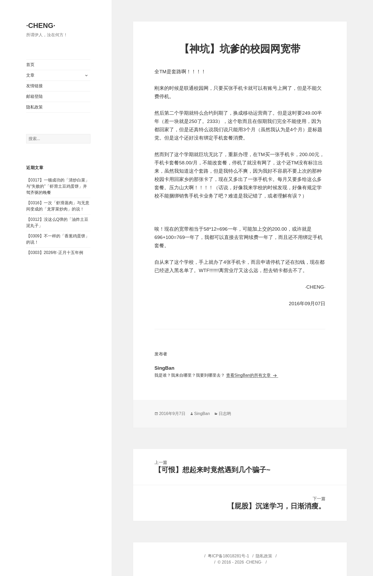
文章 (30, 75)
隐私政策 (34, 107)
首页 (30, 64)
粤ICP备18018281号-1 (228, 556)
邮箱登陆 (34, 96)
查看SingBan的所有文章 (249, 375)
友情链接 (34, 86)
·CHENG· (40, 26)
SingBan (202, 413)
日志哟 (225, 413)
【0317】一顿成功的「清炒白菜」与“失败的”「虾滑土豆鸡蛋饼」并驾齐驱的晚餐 (57, 186)
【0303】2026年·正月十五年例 (54, 252)
